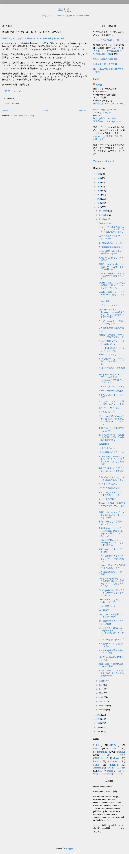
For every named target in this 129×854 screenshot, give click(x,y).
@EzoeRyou (84, 15)
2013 (99, 203)
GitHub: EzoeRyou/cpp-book (105, 59)
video (116, 758)
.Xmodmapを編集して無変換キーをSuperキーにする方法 (112, 505)
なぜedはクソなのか (108, 484)
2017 (99, 186)
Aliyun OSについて (107, 354)
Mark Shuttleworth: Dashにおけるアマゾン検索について (111, 276)
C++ (96, 745)
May (101, 693)
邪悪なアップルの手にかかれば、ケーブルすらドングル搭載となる (111, 266)
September (104, 223)
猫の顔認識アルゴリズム (110, 243)
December (103, 211)
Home (45, 111)
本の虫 (64, 9)
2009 (99, 723)
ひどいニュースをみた (109, 305)
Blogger (69, 848)
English (114, 764)
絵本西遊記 (104, 610)
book (95, 761)
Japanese (97, 768)
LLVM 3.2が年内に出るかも (111, 386)
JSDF (99, 771)
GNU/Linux (99, 758)
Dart (95, 774)
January (102, 710)
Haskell (117, 774)
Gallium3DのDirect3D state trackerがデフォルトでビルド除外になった (111, 542)
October (102, 219)
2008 (99, 727)
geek (110, 774)
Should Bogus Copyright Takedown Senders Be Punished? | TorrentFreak (33, 38)
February (103, 705)
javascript (111, 768)
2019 (99, 178)
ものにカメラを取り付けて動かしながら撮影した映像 (111, 361)
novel (103, 774)
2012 (99, 207)
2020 (99, 174)
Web (113, 748)
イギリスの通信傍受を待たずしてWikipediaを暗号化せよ (111, 558)
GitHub (58, 15)
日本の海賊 (104, 301)
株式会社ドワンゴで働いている (108, 103)
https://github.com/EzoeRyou (105, 118)
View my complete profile (104, 161)
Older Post (82, 111)
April (101, 697)
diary (21, 91)
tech (123, 768)
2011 (99, 715)
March (102, 701)
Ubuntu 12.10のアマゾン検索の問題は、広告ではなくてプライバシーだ (112, 285)
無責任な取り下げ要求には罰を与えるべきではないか (111, 470)
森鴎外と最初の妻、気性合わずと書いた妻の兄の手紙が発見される (111, 437)
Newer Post (7, 111)
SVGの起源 (104, 444)
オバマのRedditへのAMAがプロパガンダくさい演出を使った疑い (111, 673)
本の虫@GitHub (70, 15)
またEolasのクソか (107, 412)
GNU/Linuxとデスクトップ (111, 639)
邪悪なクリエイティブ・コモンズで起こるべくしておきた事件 (111, 515)
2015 (99, 195)
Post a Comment (12, 103)
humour (121, 751)
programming (100, 751)
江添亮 (99, 85)
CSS (119, 771)
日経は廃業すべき (107, 606)
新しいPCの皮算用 (107, 499)
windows (112, 761)
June (101, 689)
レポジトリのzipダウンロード (107, 64)
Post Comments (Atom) (24, 116)
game (96, 764)
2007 (99, 731)
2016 (99, 190)
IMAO (109, 755)
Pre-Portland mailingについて (112, 247)
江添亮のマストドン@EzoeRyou (108, 121)
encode (110, 771)
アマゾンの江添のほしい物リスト (109, 40)
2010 (99, 719)
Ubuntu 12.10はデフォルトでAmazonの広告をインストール (112, 294)
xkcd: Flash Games (107, 448)
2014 (99, 199)
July (101, 685)
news (95, 748)
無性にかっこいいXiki (109, 408)
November (104, 215)
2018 (99, 182)
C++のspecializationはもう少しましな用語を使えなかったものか (112, 592)
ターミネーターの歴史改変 (111, 390)
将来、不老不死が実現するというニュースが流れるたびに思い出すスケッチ (111, 229)
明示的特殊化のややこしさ (111, 452)
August (102, 681)
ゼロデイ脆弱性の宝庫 (109, 488)
